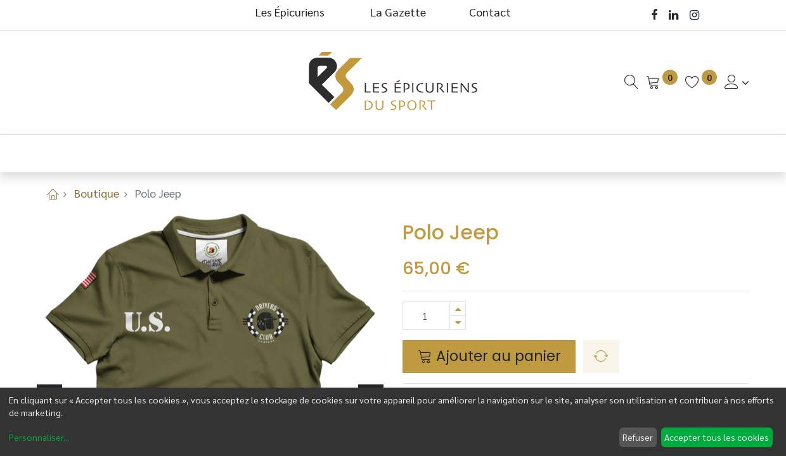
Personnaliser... (39, 437)
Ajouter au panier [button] (489, 356)
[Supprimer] (457, 322)
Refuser (637, 437)
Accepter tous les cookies (716, 437)
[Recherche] (631, 82)
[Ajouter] (457, 308)
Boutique (96, 193)
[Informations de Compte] (737, 82)
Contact (490, 11)
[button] (601, 356)
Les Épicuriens (290, 11)
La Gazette (399, 11)
